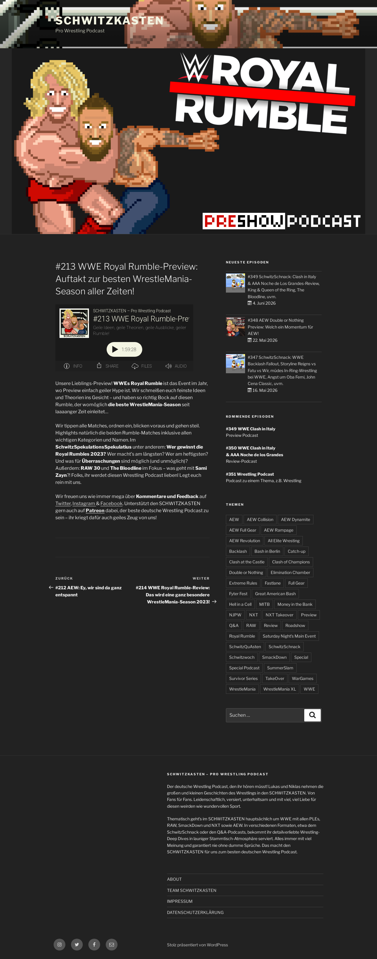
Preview (309, 614)
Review (271, 625)
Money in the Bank (294, 604)
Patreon (95, 511)
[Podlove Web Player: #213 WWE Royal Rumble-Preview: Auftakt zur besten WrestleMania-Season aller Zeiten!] (132, 337)
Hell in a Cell (240, 604)
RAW (251, 625)
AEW (234, 519)
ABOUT (174, 879)
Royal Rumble (242, 635)
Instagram (84, 504)
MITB (264, 604)
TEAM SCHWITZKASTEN (191, 890)
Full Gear (296, 582)
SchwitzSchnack (284, 646)
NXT (253, 614)
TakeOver (274, 678)
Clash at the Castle (246, 561)
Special (301, 657)
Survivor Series (243, 678)
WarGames (302, 678)
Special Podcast (244, 667)
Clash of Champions (291, 561)
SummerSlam (280, 667)
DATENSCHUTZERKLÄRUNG (195, 912)
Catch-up (296, 551)
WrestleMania (242, 688)
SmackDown (274, 657)
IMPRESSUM (180, 901)
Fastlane (273, 582)
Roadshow (295, 625)
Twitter (63, 504)
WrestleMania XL (279, 688)
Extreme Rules (243, 582)
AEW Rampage (278, 529)
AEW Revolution (244, 540)
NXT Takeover (279, 614)
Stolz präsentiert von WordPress (197, 944)
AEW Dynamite (295, 519)
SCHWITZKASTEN (109, 20)
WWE (309, 688)
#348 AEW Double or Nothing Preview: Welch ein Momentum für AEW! (280, 327)
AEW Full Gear (242, 529)
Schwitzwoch (241, 657)
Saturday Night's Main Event (289, 635)
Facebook (111, 504)
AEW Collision (260, 519)
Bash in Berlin (267, 551)
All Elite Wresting (284, 540)
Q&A (234, 625)
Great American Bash (275, 593)
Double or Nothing (246, 572)
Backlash (238, 551)
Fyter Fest (238, 593)
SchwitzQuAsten (245, 646)
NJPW (235, 614)
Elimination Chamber (290, 572)
